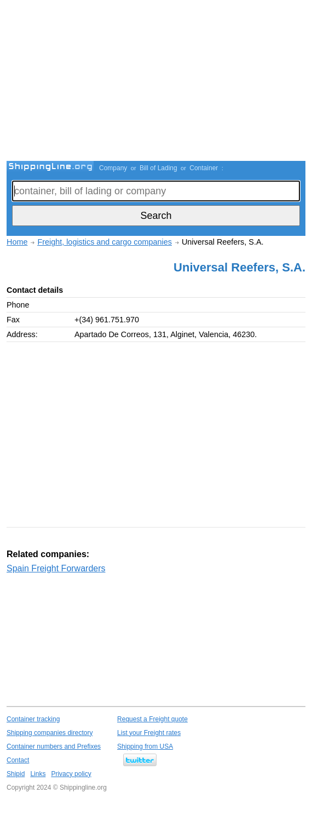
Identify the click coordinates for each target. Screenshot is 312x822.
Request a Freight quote (152, 719)
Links (37, 774)
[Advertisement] (159, 82)
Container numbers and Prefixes (54, 746)
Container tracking (33, 719)
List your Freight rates (149, 733)
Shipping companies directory (50, 733)
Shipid (16, 774)
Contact (18, 760)
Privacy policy (71, 774)
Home (17, 242)
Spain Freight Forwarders (56, 568)
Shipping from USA (145, 746)
